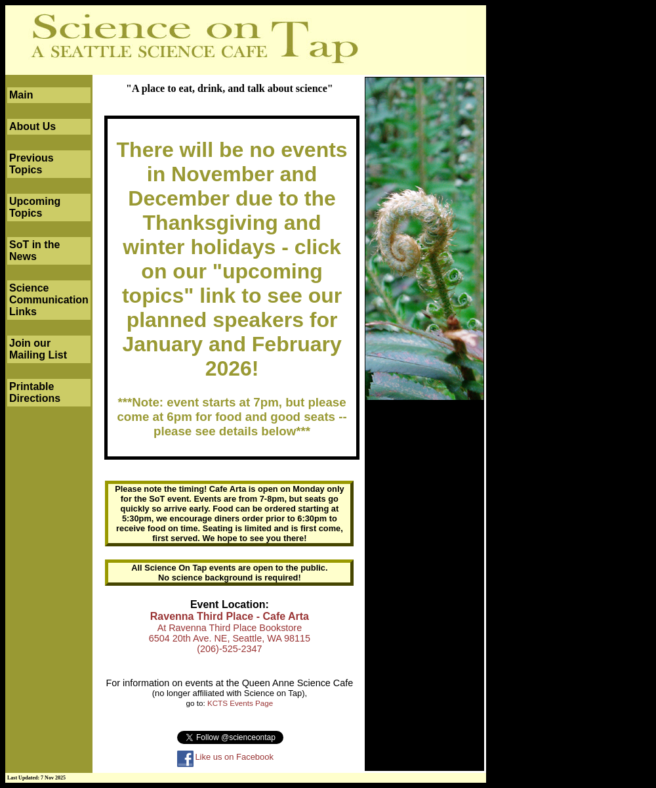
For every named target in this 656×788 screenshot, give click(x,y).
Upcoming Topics (34, 207)
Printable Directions (34, 392)
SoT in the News (34, 250)
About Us (32, 126)
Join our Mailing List (38, 349)
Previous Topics (31, 163)
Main (21, 94)
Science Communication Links (49, 299)
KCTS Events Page (239, 703)
